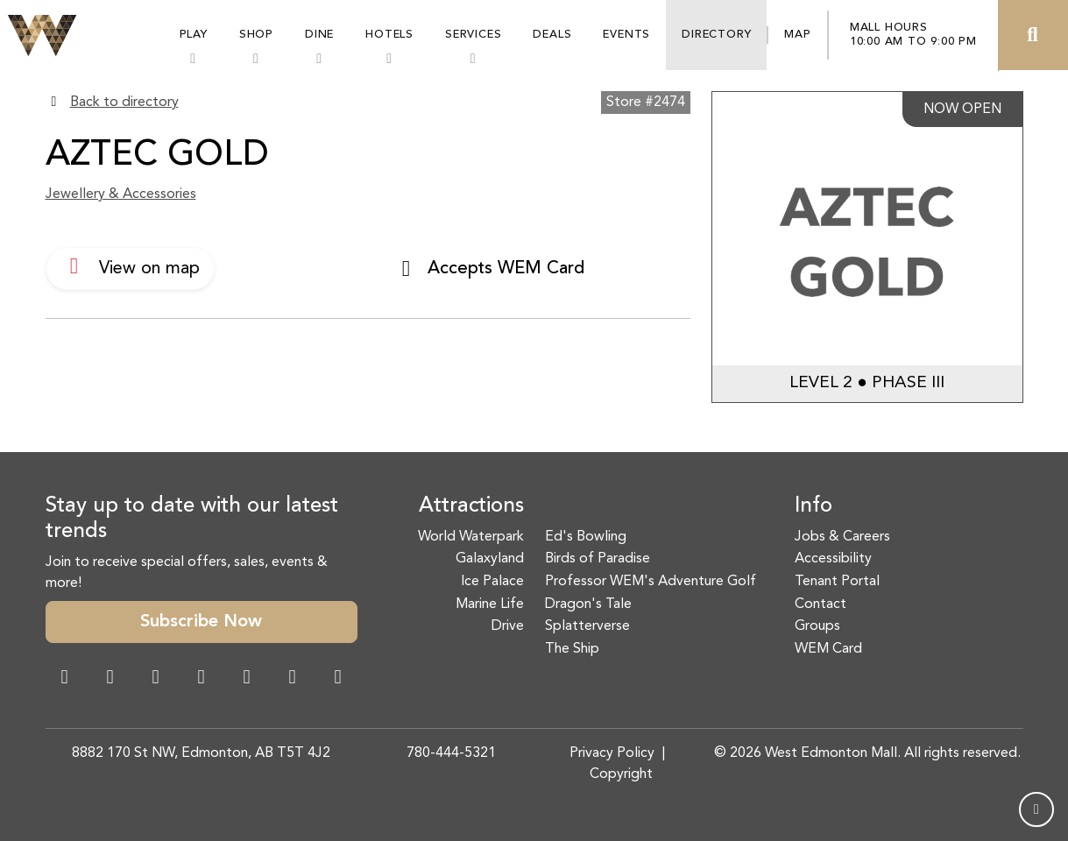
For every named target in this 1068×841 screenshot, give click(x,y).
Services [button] (473, 34)
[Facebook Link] (65, 679)
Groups (817, 626)
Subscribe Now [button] (201, 622)
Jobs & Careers (842, 537)
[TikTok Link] (292, 679)
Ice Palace (492, 582)
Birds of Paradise (597, 559)
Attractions (471, 506)
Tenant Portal (837, 582)
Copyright (621, 774)
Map (797, 34)
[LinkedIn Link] (338, 679)
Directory (716, 34)
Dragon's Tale (588, 604)
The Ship (572, 649)
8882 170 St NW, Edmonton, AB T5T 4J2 (201, 753)
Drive (508, 626)
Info (813, 506)
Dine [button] (319, 34)
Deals (552, 34)
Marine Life (490, 604)
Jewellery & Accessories (121, 194)
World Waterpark (471, 537)
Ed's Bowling (585, 537)
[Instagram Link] (110, 679)
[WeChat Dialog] (247, 679)
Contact (820, 604)
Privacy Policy (611, 753)
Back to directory (124, 102)
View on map (130, 266)
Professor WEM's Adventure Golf (650, 582)
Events (626, 34)
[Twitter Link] (201, 679)
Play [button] (194, 34)
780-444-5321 (451, 753)
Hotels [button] (389, 34)
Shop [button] (256, 34)
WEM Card (828, 649)
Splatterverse (587, 626)
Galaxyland (490, 559)
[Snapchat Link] (156, 679)
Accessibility (833, 559)
